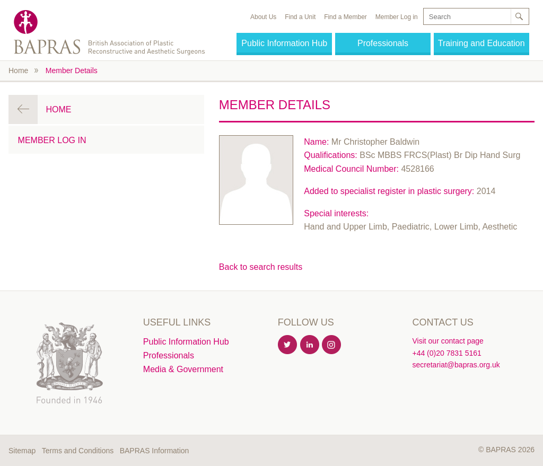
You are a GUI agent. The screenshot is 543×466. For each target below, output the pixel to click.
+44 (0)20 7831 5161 (446, 353)
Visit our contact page (447, 341)
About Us (263, 17)
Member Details (72, 70)
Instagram (332, 345)
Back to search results (260, 266)
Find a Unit (300, 17)
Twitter (288, 345)
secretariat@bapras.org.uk (456, 365)
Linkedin (310, 345)
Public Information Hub (284, 43)
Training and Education (481, 43)
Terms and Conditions (77, 450)
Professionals (382, 43)
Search (519, 16)
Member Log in (396, 17)
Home (18, 70)
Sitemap (22, 450)
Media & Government (183, 369)
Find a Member (345, 17)
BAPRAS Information (154, 450)
